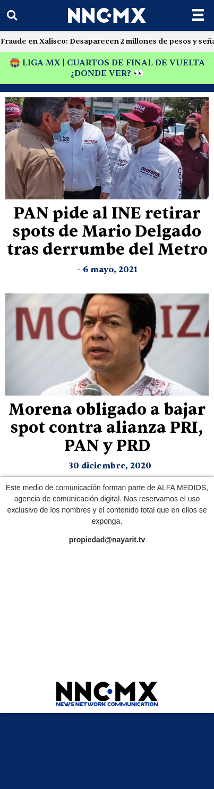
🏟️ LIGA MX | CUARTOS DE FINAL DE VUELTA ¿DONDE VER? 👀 (107, 68)
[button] (12, 15)
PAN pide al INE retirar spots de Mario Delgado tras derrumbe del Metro (107, 231)
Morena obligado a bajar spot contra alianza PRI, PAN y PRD (107, 427)
